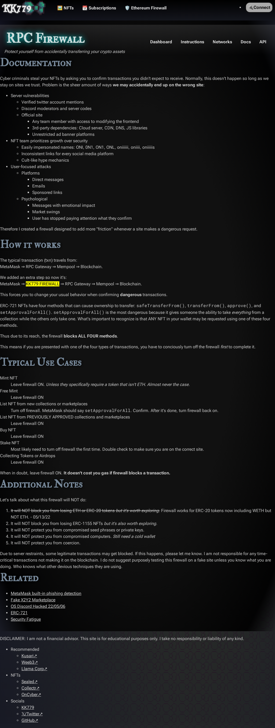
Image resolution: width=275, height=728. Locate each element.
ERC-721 (19, 612)
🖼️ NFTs (65, 7)
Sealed (27, 681)
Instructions (192, 41)
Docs (246, 41)
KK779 (17, 8)
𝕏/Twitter (30, 713)
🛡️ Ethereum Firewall (146, 7)
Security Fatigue (26, 619)
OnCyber (29, 694)
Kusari (27, 655)
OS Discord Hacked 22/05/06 (38, 606)
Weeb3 (27, 662)
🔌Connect (259, 7)
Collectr (28, 688)
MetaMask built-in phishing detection (46, 593)
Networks (222, 41)
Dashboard (161, 41)
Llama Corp (32, 668)
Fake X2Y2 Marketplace (33, 599)
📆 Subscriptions (99, 7)
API (262, 41)
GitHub (28, 720)
